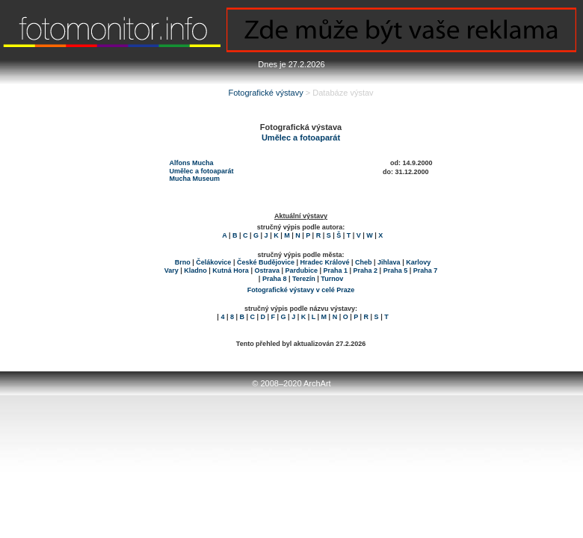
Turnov (332, 278)
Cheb (363, 262)
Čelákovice (213, 262)
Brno (183, 262)
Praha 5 (395, 270)
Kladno (195, 270)
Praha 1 (336, 270)
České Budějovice (265, 262)
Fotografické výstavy (265, 92)
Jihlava (389, 262)
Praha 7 (425, 270)
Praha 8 (274, 278)
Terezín (303, 278)
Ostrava (267, 270)
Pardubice (301, 270)
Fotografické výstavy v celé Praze (301, 290)
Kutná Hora (230, 270)
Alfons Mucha (192, 163)
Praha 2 (366, 270)
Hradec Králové (324, 262)
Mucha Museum (195, 178)
